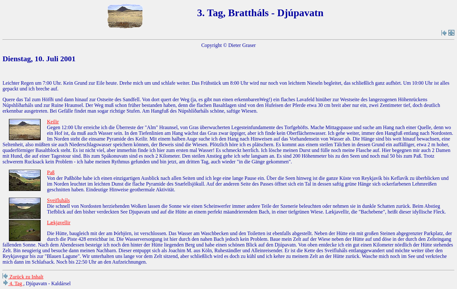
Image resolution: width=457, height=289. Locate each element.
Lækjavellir (58, 222)
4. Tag (13, 283)
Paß (51, 172)
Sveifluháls (58, 200)
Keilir (53, 121)
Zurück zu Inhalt (23, 276)
